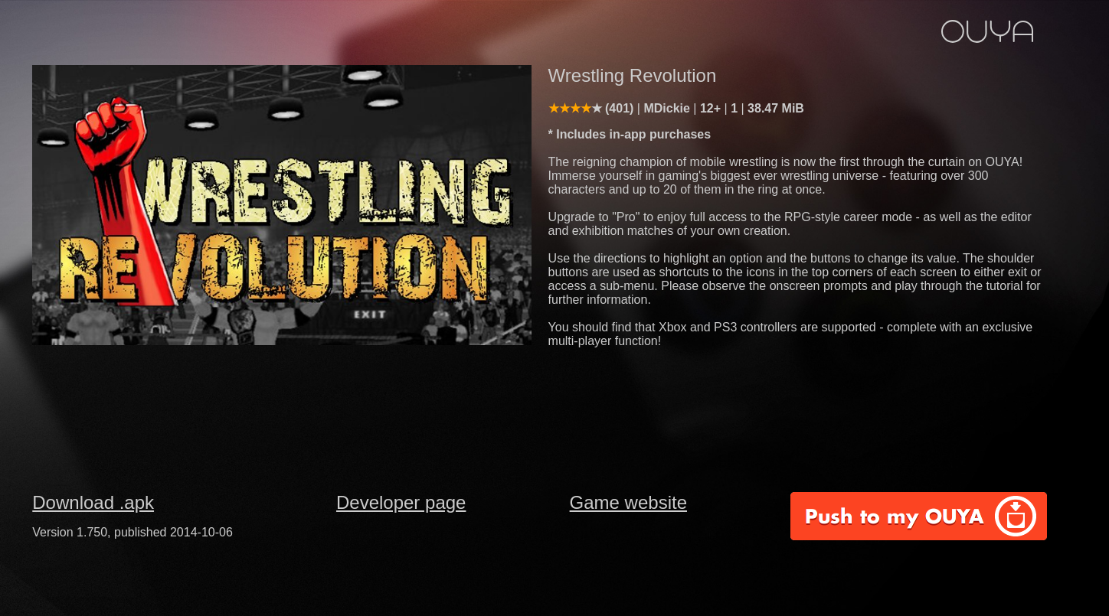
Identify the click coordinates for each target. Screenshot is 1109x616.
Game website (628, 502)
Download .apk (93, 502)
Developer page (401, 502)
